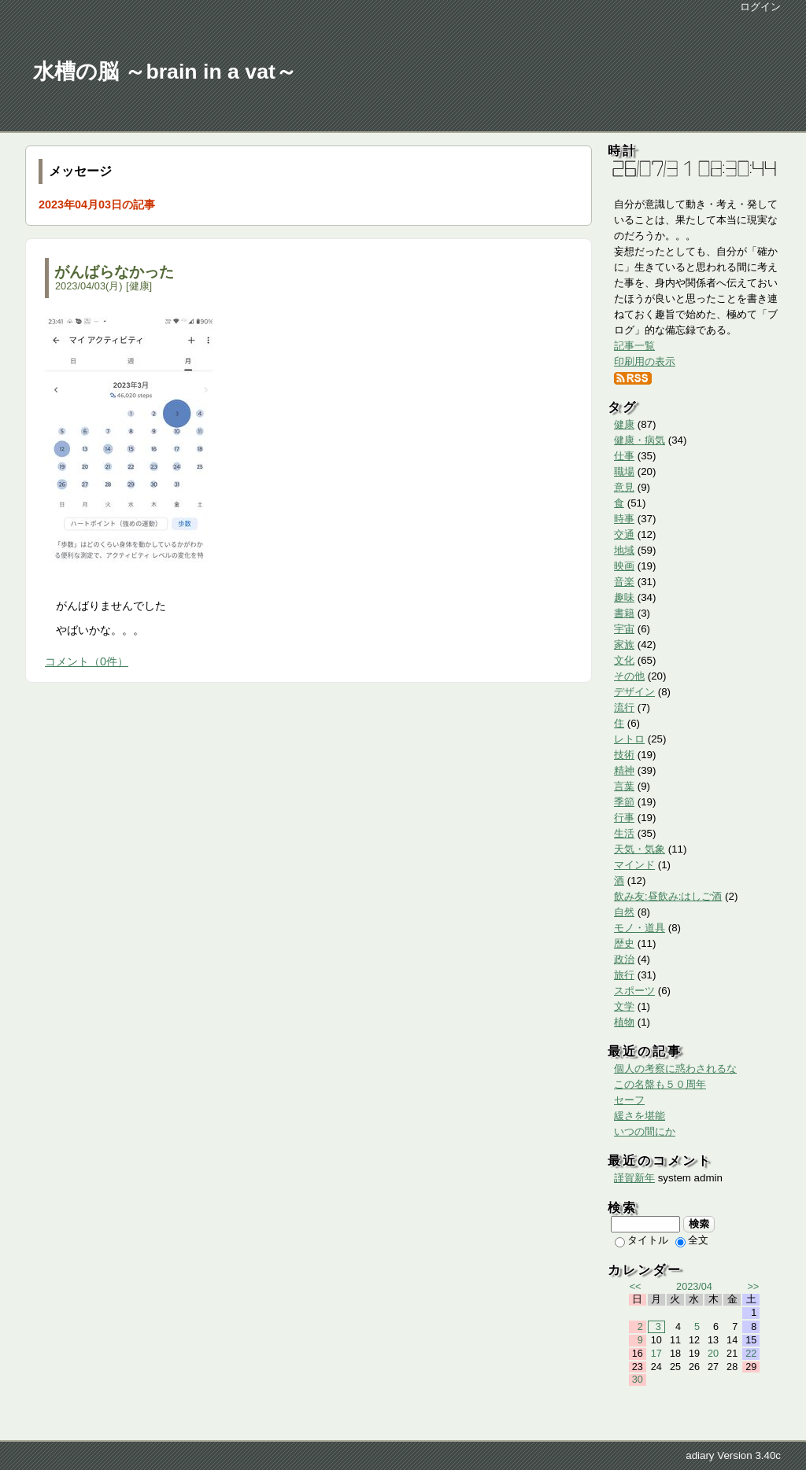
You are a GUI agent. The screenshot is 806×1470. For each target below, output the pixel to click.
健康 (139, 286)
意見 (624, 487)
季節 (624, 802)
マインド (634, 865)
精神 (624, 770)
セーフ (629, 1100)
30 (637, 1379)
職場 (624, 471)
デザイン (634, 692)
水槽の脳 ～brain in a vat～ (165, 71)
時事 (624, 519)
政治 (624, 959)
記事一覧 (634, 346)
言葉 (624, 786)
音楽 (624, 582)
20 (713, 1353)
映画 (624, 566)
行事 (624, 817)
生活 (624, 833)
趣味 (624, 597)
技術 (624, 755)
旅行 (624, 975)
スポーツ (634, 991)
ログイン (760, 7)
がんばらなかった (114, 271)
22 (750, 1353)
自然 (624, 912)
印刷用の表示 (644, 361)
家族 (624, 644)
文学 (624, 1006)
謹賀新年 (634, 1178)
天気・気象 (639, 849)
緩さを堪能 (639, 1116)
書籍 (624, 613)
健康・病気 (639, 440)
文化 (624, 660)
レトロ (629, 739)
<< (635, 1286)
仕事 (624, 456)
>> (753, 1286)
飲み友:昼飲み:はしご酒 (668, 896)
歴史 (624, 943)
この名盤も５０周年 (660, 1084)
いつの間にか (644, 1131)
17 (656, 1353)
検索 (699, 1223)
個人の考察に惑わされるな (675, 1068)
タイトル (641, 1240)
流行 (624, 707)
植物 (624, 1022)
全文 (691, 1240)
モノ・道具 (639, 928)
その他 (629, 676)
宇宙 (624, 629)
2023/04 (694, 1286)
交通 (624, 534)
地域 (624, 550)
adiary (700, 1455)
